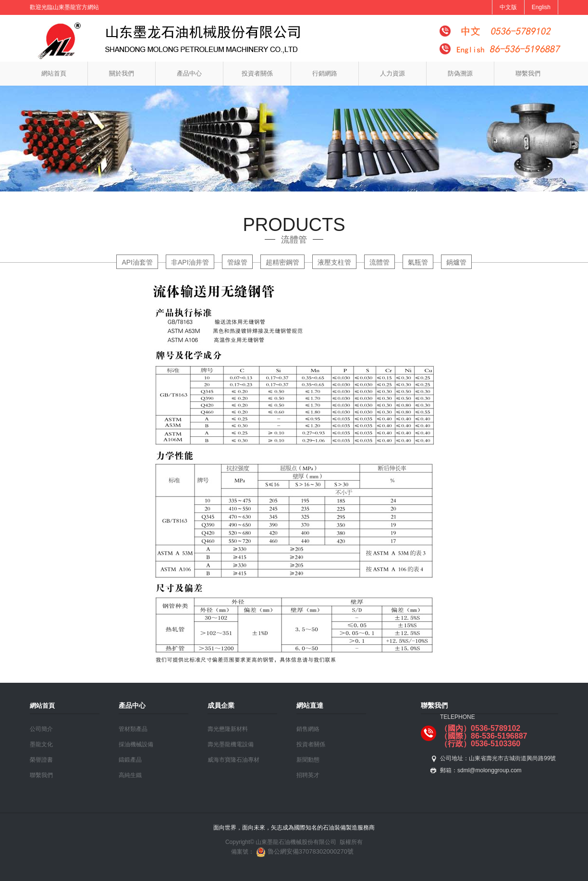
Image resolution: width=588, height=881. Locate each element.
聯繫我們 (527, 73)
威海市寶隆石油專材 (233, 759)
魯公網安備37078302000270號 (303, 851)
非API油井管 (190, 262)
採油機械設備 (136, 744)
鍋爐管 (456, 262)
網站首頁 (53, 73)
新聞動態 (307, 759)
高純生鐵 (130, 775)
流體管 (379, 262)
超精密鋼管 (282, 262)
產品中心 (189, 73)
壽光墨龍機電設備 (231, 744)
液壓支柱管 (334, 262)
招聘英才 (307, 775)
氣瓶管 (418, 262)
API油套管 (137, 262)
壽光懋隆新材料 (228, 729)
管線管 (237, 262)
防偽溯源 (460, 73)
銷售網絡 (307, 729)
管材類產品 (133, 729)
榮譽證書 (41, 759)
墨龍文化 (41, 744)
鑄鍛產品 (130, 759)
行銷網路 (324, 73)
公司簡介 (41, 729)
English (541, 7)
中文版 (508, 7)
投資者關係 (257, 73)
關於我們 (121, 73)
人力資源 (392, 73)
